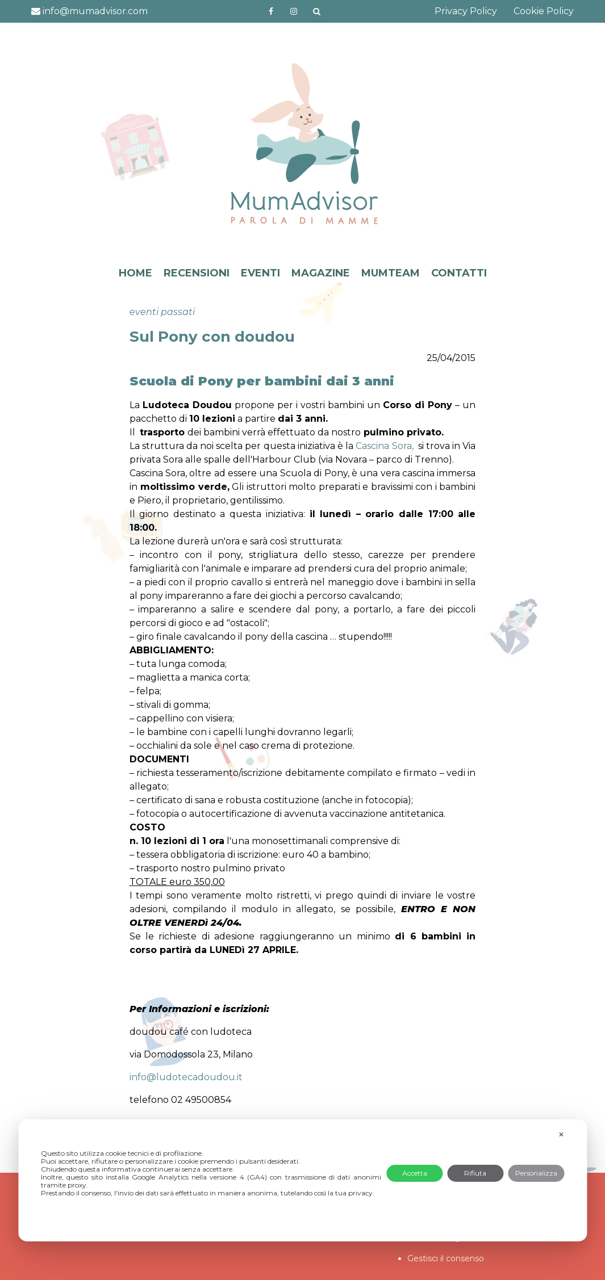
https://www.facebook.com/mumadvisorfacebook (271, 11)
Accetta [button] (414, 1173)
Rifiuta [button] (475, 1173)
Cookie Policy (544, 11)
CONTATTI (459, 273)
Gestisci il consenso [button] (445, 1258)
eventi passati (162, 312)
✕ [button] (561, 1134)
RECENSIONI (197, 273)
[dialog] (302, 1180)
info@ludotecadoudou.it (186, 1077)
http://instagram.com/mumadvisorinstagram (294, 11)
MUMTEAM (390, 273)
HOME (135, 273)
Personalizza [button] (536, 1173)
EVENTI (260, 273)
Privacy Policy (466, 11)
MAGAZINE (320, 273)
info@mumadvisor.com (89, 11)
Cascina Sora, (384, 445)
